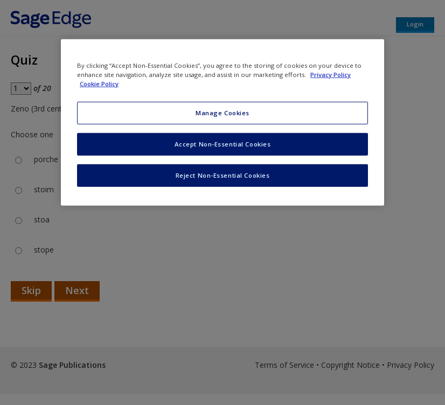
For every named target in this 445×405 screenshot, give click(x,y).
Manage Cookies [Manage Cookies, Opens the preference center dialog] (222, 113)
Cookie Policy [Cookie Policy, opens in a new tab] (99, 84)
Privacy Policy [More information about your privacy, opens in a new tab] (330, 75)
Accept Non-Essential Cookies (223, 144)
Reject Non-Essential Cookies (223, 175)
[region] (222, 122)
